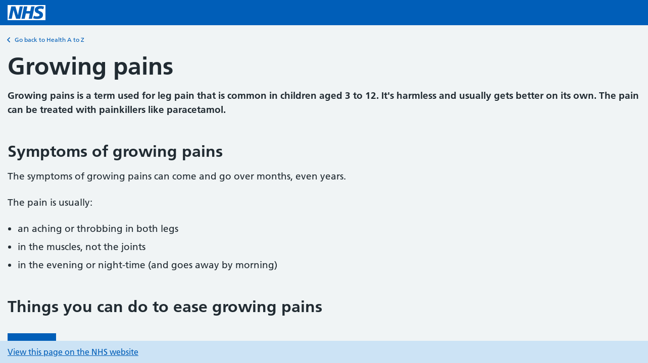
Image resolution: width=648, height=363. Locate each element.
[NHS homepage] (26, 12)
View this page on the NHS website (73, 352)
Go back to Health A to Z (46, 40)
